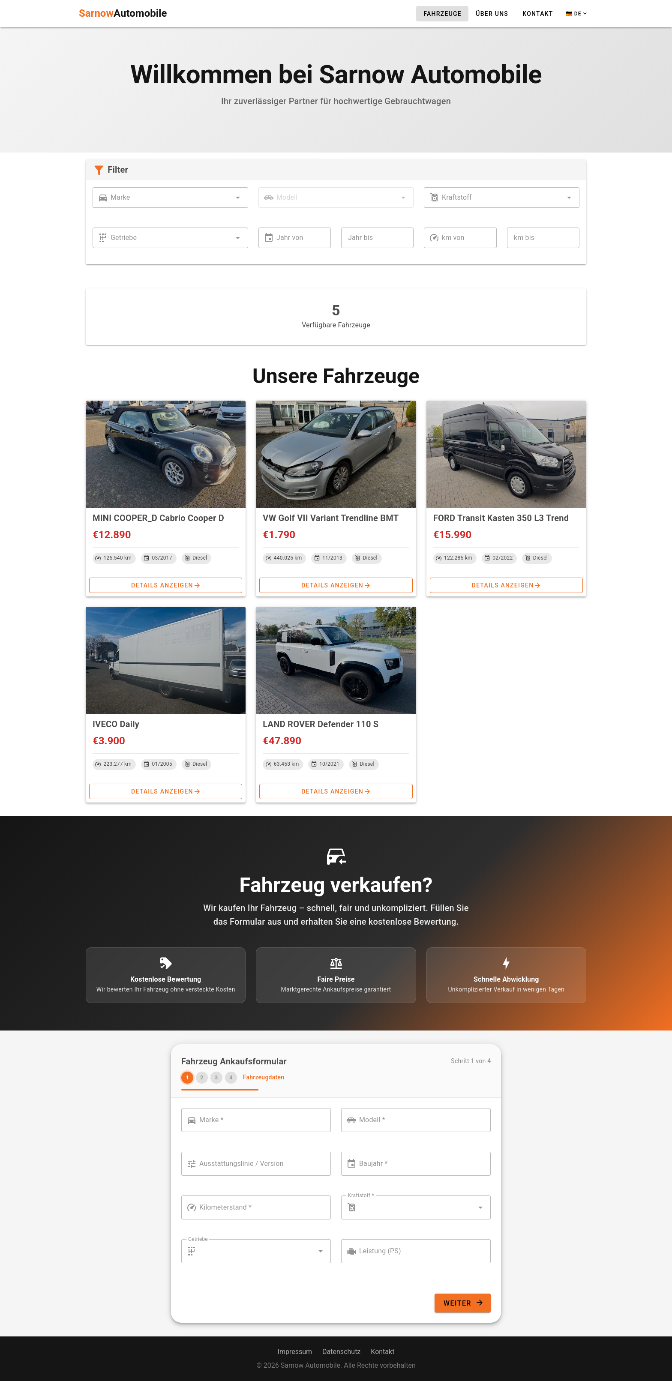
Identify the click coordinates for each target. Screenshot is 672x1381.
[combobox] (170, 197)
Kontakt (382, 1352)
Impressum (295, 1352)
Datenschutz (341, 1352)
